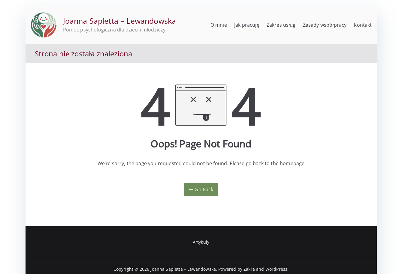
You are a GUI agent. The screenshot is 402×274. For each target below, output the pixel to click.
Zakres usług (281, 25)
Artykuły (201, 242)
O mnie (218, 25)
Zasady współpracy (325, 25)
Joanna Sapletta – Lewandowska (119, 21)
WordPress (276, 269)
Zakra (249, 269)
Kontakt (363, 25)
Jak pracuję (246, 25)
